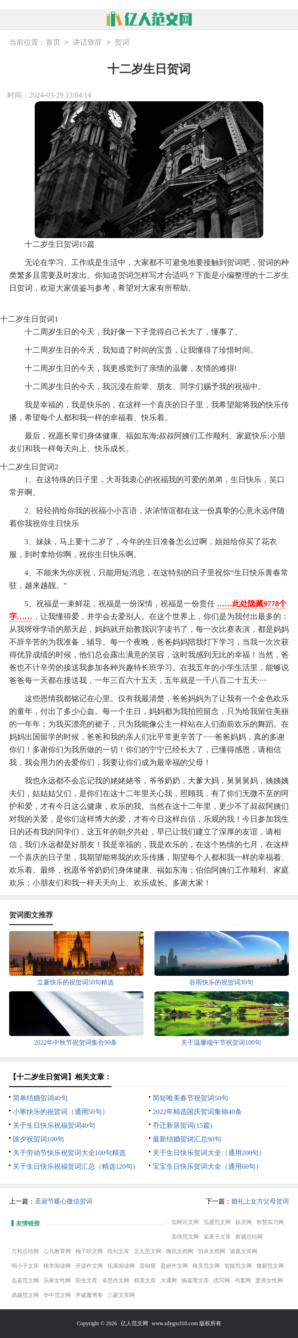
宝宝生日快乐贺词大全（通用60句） (207, 1166)
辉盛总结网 (249, 1237)
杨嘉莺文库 (195, 1280)
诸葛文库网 (243, 1251)
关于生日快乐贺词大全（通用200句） (209, 1152)
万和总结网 (25, 1251)
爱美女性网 (269, 1280)
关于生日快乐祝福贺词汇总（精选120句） (76, 1166)
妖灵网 (243, 1222)
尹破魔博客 (89, 1295)
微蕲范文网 (270, 1266)
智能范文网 (238, 1266)
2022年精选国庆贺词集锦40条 (197, 1111)
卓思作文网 (115, 1280)
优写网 (221, 1280)
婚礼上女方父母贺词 (260, 1201)
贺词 (122, 43)
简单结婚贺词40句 (40, 1098)
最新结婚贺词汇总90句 (187, 1139)
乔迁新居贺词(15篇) (182, 1125)
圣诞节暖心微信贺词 (63, 1201)
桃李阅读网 (57, 1266)
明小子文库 (25, 1266)
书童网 (242, 1280)
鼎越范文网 (25, 1295)
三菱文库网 (121, 1295)
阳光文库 (86, 1280)
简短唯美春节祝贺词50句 (190, 1098)
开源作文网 (89, 1266)
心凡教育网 (57, 1251)
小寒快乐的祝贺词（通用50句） (61, 1111)
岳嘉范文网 (25, 1280)
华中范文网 (57, 1295)
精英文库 (145, 1280)
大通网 (168, 1280)
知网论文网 (185, 1222)
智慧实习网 (270, 1222)
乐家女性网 (57, 1280)
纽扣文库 (118, 1251)
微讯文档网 (179, 1251)
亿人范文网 (134, 1323)
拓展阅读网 (121, 1266)
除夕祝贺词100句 (38, 1139)
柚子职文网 (89, 1251)
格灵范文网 (206, 1266)
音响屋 (147, 1266)
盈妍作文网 (174, 1266)
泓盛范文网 (217, 1222)
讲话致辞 (87, 43)
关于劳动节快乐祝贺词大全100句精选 (69, 1152)
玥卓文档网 (211, 1251)
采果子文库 (217, 1237)
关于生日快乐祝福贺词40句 (54, 1125)
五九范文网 (147, 1251)
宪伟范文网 (185, 1237)
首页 (53, 43)
